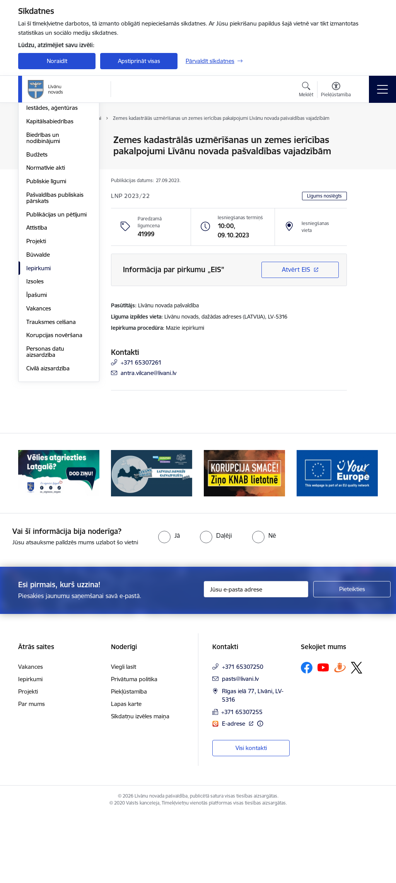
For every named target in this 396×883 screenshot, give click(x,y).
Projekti (36, 333)
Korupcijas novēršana (54, 427)
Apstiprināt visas (139, 61)
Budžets (37, 247)
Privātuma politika (134, 747)
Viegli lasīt (123, 735)
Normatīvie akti (45, 260)
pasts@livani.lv (240, 747)
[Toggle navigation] (382, 89)
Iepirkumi (38, 360)
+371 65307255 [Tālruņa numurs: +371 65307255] (242, 780)
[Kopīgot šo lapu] (367, 156)
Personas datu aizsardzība (45, 444)
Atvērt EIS (296, 269)
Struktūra (38, 153)
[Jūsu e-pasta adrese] (256, 658)
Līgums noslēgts (324, 196)
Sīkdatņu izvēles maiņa (140, 784)
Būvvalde (38, 347)
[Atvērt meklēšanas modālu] (306, 90)
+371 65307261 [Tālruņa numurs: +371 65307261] (141, 362)
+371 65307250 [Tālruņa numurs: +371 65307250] (242, 735)
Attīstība (36, 320)
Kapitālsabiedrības (49, 213)
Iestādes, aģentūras (52, 200)
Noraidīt (57, 61)
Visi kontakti (251, 816)
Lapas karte (126, 772)
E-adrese (234, 792)
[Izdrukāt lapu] (367, 136)
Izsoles (35, 374)
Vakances (38, 400)
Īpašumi (36, 387)
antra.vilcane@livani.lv (148, 373)
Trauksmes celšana (51, 414)
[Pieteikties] (352, 658)
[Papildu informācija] (260, 792)
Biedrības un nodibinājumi (43, 230)
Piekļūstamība (129, 760)
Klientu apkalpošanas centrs (54, 184)
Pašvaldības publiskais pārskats (55, 290)
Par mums (31, 772)
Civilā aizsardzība (48, 460)
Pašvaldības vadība (50, 167)
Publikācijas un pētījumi (56, 306)
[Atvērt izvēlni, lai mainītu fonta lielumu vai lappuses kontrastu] (336, 90)
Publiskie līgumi (46, 273)
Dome (34, 140)
